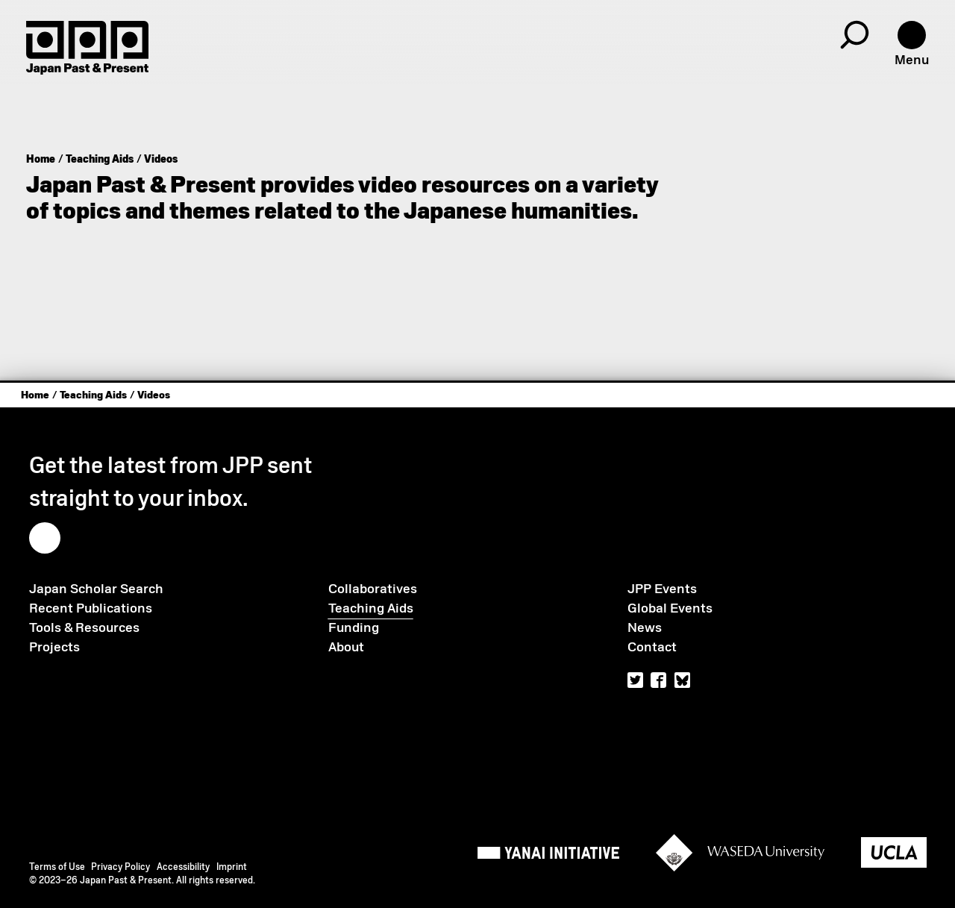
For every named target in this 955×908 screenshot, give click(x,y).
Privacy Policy (120, 866)
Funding (353, 627)
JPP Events (662, 588)
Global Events (670, 608)
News (644, 627)
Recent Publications (90, 608)
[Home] (87, 48)
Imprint (231, 866)
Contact (652, 647)
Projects (54, 647)
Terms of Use (57, 866)
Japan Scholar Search (96, 588)
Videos (161, 159)
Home (40, 159)
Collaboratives (372, 588)
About (346, 647)
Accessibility (183, 866)
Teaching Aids (100, 159)
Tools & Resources (84, 627)
